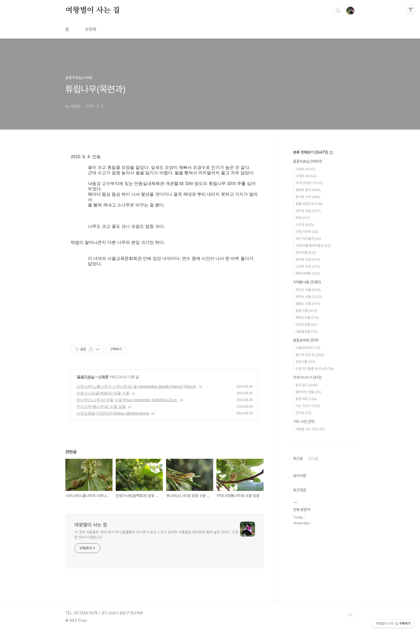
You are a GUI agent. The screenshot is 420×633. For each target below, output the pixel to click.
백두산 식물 (308, 290)
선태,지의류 (306, 232)
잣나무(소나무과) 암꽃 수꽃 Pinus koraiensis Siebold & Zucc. (127, 400)
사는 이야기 (307, 406)
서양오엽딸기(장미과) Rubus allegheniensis (112, 413)
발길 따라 (306, 399)
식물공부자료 (307, 348)
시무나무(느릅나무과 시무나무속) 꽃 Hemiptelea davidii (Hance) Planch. (136, 386)
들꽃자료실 (85, 377)
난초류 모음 (307, 266)
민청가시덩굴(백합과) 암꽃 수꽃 (103, 393)
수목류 (103, 377)
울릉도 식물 (307, 304)
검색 (338, 11)
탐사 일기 (306, 385)
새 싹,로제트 (309, 183)
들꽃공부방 (305, 340)
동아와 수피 (307, 197)
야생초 (305, 169)
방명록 (90, 29)
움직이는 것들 (308, 392)
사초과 (304, 225)
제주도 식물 (308, 297)
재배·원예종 (307, 273)
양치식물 (305, 253)
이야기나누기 (307, 377)
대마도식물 (306, 325)
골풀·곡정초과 (308, 204)
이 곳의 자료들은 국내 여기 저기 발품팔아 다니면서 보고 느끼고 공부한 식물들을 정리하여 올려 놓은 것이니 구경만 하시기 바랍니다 (156, 534)
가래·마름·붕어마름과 (313, 246)
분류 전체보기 (313, 152)
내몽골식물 (306, 331)
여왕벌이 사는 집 (92, 10)
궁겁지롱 (305, 362)
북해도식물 (307, 318)
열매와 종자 (308, 190)
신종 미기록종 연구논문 (314, 369)
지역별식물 (307, 282)
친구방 (303, 413)
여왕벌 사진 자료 (310, 429)
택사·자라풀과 (308, 239)
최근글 (298, 458)
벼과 (302, 218)
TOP (350, 615)
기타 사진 (303, 421)
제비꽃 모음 (307, 259)
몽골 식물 (306, 311)
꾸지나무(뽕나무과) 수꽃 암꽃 (101, 406)
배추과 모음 (308, 211)
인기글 (313, 458)
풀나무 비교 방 (309, 355)
